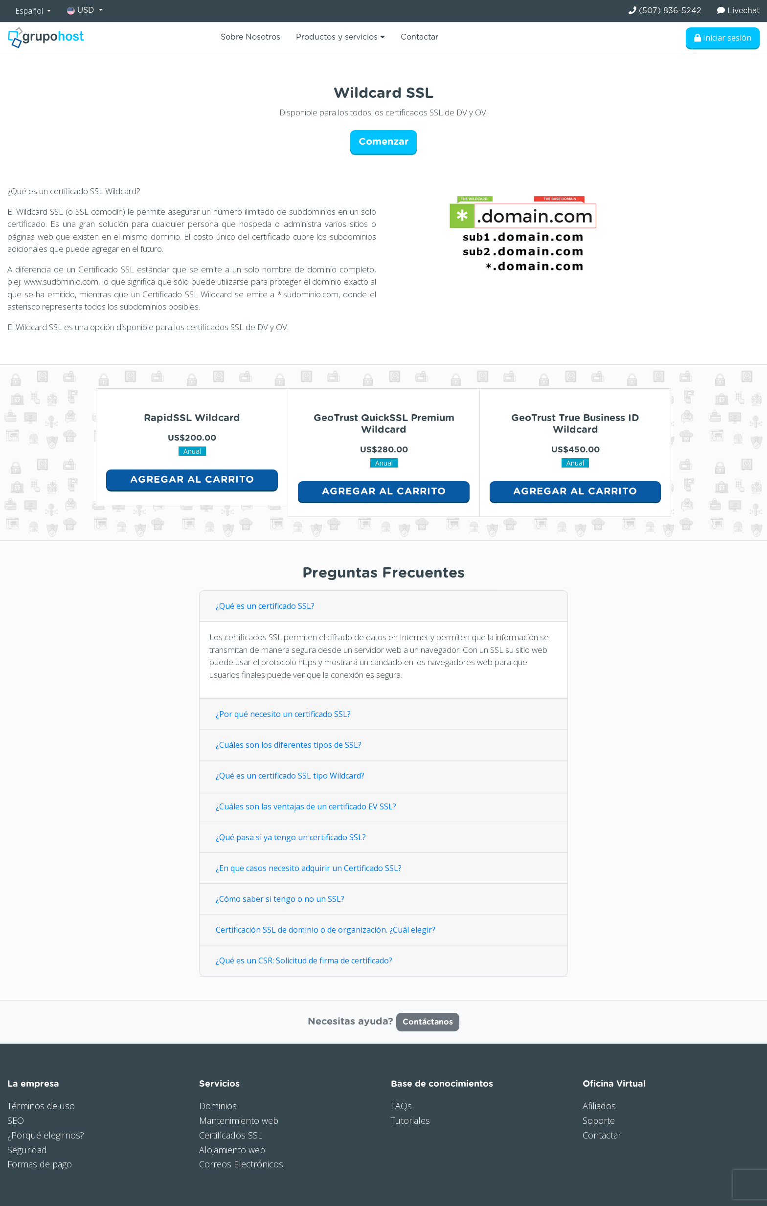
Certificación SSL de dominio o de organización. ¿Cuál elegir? (325, 929)
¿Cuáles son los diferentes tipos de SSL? (288, 744)
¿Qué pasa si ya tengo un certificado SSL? (291, 837)
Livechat (738, 10)
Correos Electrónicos (241, 1164)
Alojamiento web (232, 1150)
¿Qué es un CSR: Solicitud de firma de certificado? (305, 960)
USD (82, 10)
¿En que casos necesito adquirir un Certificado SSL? (309, 868)
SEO (15, 1120)
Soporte (599, 1120)
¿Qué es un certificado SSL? (265, 606)
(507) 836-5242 (665, 10)
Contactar (419, 37)
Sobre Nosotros (250, 37)
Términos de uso (41, 1106)
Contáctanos (428, 1022)
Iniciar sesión (722, 37)
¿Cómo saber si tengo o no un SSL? (280, 898)
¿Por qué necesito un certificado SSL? (283, 714)
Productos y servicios (340, 37)
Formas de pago (39, 1164)
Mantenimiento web (238, 1120)
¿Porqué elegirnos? (45, 1135)
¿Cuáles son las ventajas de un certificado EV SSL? (306, 806)
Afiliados (599, 1106)
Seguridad (27, 1150)
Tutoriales (410, 1120)
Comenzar (383, 142)
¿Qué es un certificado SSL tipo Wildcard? (290, 775)
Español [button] (30, 10)
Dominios (218, 1106)
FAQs (401, 1106)
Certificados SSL (230, 1135)
